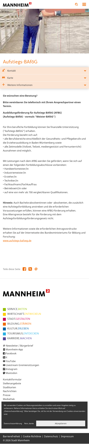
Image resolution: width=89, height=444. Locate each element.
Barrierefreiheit (11, 436)
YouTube (11, 361)
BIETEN (17, 309)
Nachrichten (9, 391)
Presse (6, 395)
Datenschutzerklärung (13, 423)
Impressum (67, 436)
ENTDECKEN (23, 333)
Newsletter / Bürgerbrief (19, 345)
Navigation (84, 4)
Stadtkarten (9, 387)
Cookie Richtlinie (32, 436)
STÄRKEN (19, 323)
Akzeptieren (61, 423)
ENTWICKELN (24, 314)
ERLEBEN (18, 328)
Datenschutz (51, 436)
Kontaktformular (12, 379)
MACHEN (19, 338)
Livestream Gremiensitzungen (22, 365)
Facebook (11, 353)
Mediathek (9, 399)
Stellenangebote (12, 383)
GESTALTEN (18, 319)
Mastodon (11, 373)
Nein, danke (29, 423)
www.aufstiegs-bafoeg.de (17, 240)
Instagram (11, 369)
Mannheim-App (14, 349)
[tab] (44, 70)
